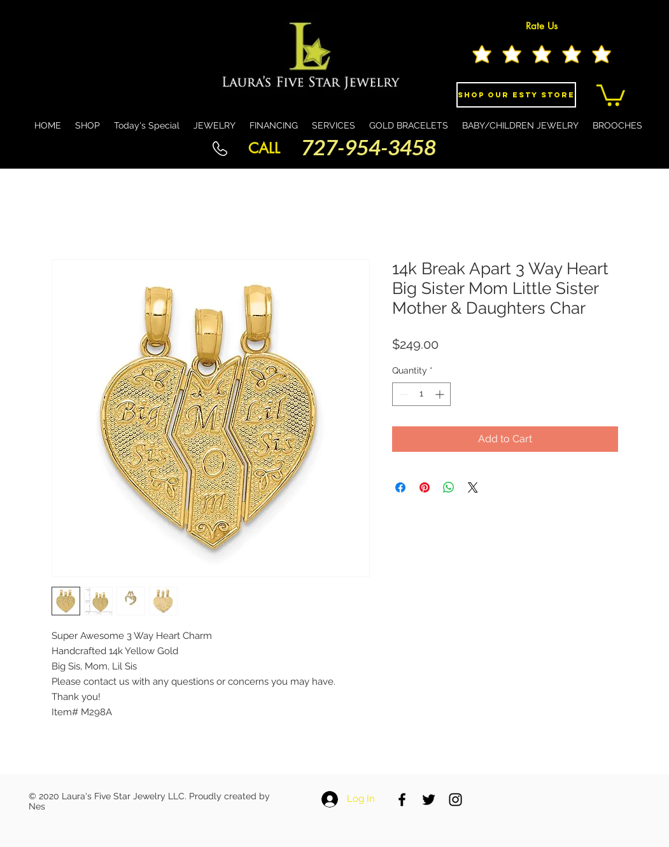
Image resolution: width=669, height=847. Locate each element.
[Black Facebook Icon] (402, 799)
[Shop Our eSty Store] (516, 95)
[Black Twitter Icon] (428, 799)
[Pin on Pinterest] (424, 487)
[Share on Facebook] (400, 487)
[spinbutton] (421, 394)
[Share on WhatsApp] (448, 487)
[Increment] (441, 394)
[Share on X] (473, 487)
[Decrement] (402, 394)
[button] (610, 94)
